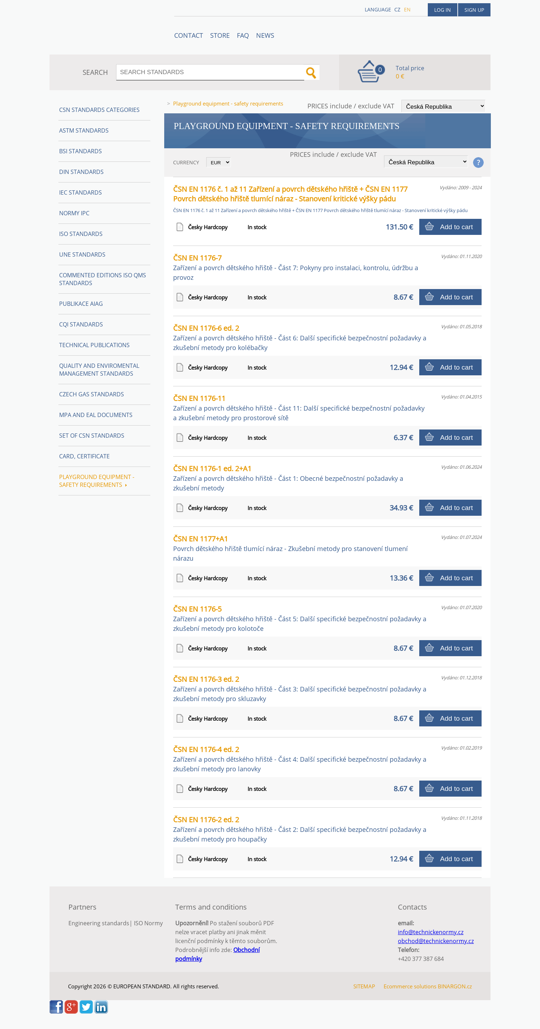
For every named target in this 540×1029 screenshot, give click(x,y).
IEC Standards (80, 192)
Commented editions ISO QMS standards (102, 279)
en (407, 9)
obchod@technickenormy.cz (436, 941)
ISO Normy (148, 923)
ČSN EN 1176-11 (299, 407)
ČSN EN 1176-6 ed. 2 (299, 337)
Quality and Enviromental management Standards (99, 369)
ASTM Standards (84, 130)
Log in (442, 9)
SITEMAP (364, 986)
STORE (220, 35)
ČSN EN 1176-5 (299, 618)
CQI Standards (81, 324)
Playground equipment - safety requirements (96, 481)
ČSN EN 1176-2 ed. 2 (299, 829)
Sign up (474, 9)
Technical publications (94, 345)
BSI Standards (80, 151)
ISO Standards (81, 234)
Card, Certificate (84, 456)
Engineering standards (98, 923)
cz (397, 9)
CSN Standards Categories (99, 110)
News (265, 35)
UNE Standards (82, 254)
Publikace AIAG (81, 304)
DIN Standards (81, 172)
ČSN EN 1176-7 (295, 267)
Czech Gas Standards (91, 394)
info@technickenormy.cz (430, 932)
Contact (188, 35)
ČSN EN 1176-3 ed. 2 (299, 688)
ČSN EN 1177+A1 (290, 548)
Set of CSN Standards (91, 435)
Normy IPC (74, 213)
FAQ (243, 35)
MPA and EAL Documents (96, 415)
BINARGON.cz (455, 986)
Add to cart (456, 227)
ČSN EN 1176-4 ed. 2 (299, 759)
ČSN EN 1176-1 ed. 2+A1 (288, 478)
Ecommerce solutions (410, 986)
